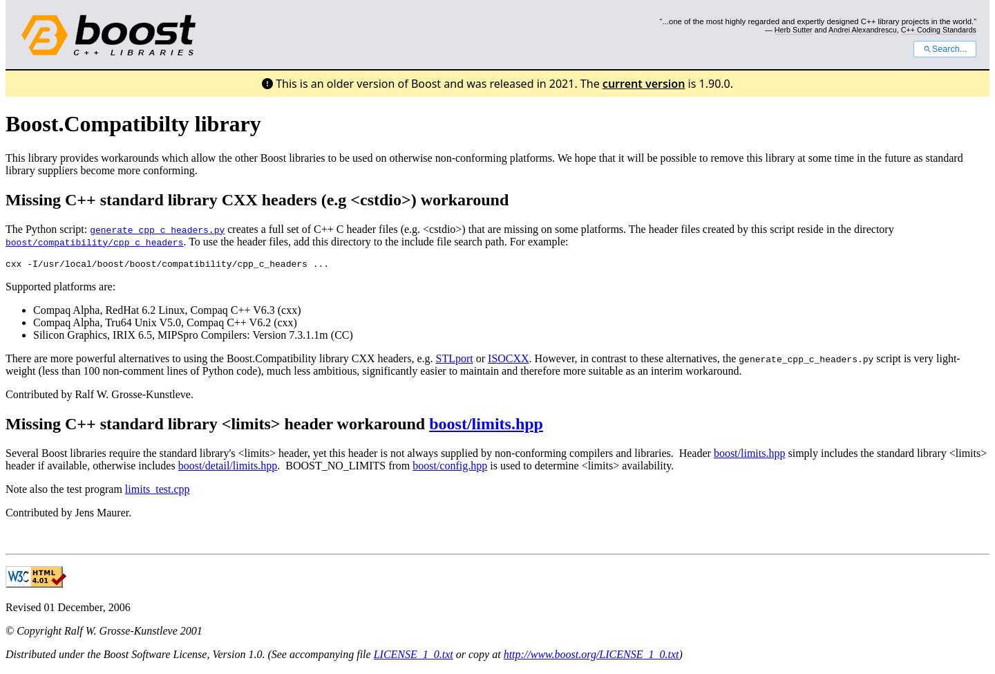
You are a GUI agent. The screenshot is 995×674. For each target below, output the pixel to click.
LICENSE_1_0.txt (413, 656)
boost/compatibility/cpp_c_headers (94, 242)
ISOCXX (508, 360)
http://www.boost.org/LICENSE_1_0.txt (591, 656)
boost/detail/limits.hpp (228, 468)
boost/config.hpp (450, 468)
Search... (945, 49)
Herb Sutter (794, 30)
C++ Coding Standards (938, 30)
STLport (454, 360)
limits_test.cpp (157, 491)
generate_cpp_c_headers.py (157, 229)
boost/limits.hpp (486, 426)
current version (644, 83)
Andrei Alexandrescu (862, 30)
